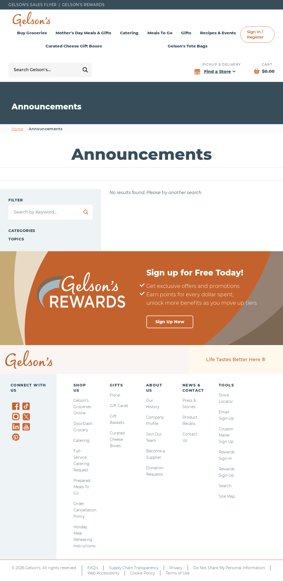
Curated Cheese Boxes (117, 439)
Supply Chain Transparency (133, 567)
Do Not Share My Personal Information (229, 567)
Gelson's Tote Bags (187, 46)
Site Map (227, 496)
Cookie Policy (142, 573)
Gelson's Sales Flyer (32, 4)
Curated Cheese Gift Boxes (74, 46)
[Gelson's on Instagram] (16, 416)
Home (17, 129)
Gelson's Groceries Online (82, 406)
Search (225, 485)
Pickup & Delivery (221, 64)
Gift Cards (119, 405)
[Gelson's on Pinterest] (16, 437)
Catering (129, 32)
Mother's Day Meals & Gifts (83, 32)
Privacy (175, 567)
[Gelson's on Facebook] (16, 406)
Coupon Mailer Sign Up (226, 435)
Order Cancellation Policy (84, 510)
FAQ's (92, 567)
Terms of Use (178, 573)
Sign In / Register (255, 34)
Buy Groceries (32, 32)
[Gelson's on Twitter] (27, 417)
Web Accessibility (103, 573)
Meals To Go (159, 32)
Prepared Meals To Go (81, 487)
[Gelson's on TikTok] (27, 407)
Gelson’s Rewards (83, 4)
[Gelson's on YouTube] (27, 428)
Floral (115, 395)
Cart (267, 64)
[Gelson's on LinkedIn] (16, 426)
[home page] (31, 19)
